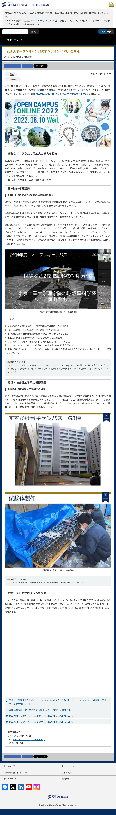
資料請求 (65, 778)
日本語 (102, 31)
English (110, 31)
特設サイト (77, 93)
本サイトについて (69, 766)
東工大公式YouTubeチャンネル (50, 93)
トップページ (9, 766)
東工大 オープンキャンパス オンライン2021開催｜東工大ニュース (41, 715)
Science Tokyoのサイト (42, 20)
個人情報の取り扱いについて (16, 772)
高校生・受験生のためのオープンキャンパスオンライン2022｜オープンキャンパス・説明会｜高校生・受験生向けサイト (57, 701)
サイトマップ (67, 772)
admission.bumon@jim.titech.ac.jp (29, 739)
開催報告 (13, 79)
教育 (12, 74)
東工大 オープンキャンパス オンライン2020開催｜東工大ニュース (41, 721)
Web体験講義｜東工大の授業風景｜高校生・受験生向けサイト (40, 709)
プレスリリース (10, 778)
